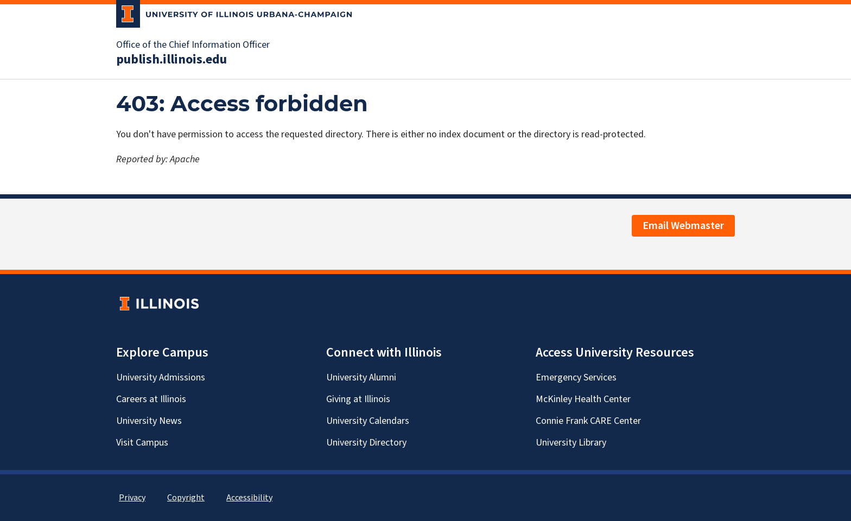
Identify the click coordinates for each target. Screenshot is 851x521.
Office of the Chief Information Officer (193, 45)
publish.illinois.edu (171, 60)
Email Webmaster (683, 225)
